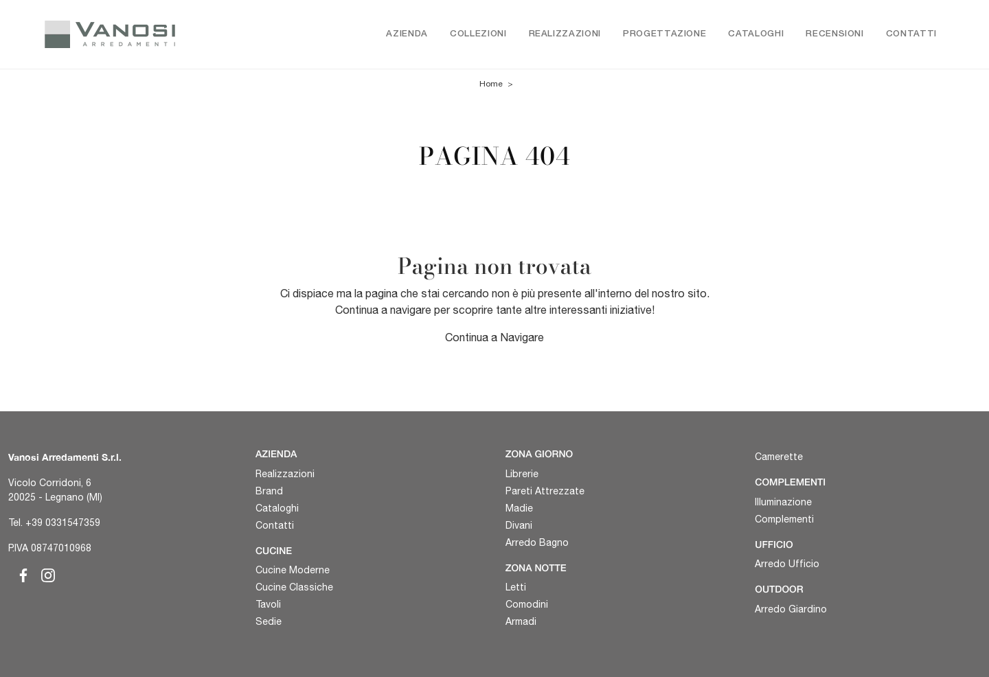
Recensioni (835, 34)
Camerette (779, 456)
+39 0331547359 (62, 522)
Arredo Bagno (537, 542)
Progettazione (664, 34)
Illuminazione (783, 501)
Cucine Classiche (294, 587)
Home (491, 84)
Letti (515, 587)
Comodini (526, 604)
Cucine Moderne (292, 569)
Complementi (784, 519)
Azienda (407, 34)
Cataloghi (756, 34)
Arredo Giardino (791, 609)
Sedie (268, 621)
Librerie (521, 473)
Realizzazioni (565, 34)
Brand (269, 490)
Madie (519, 508)
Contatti (911, 34)
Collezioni (478, 34)
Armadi (520, 621)
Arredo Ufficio (787, 563)
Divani (518, 525)
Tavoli (268, 604)
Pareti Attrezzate (544, 490)
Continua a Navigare (494, 337)
